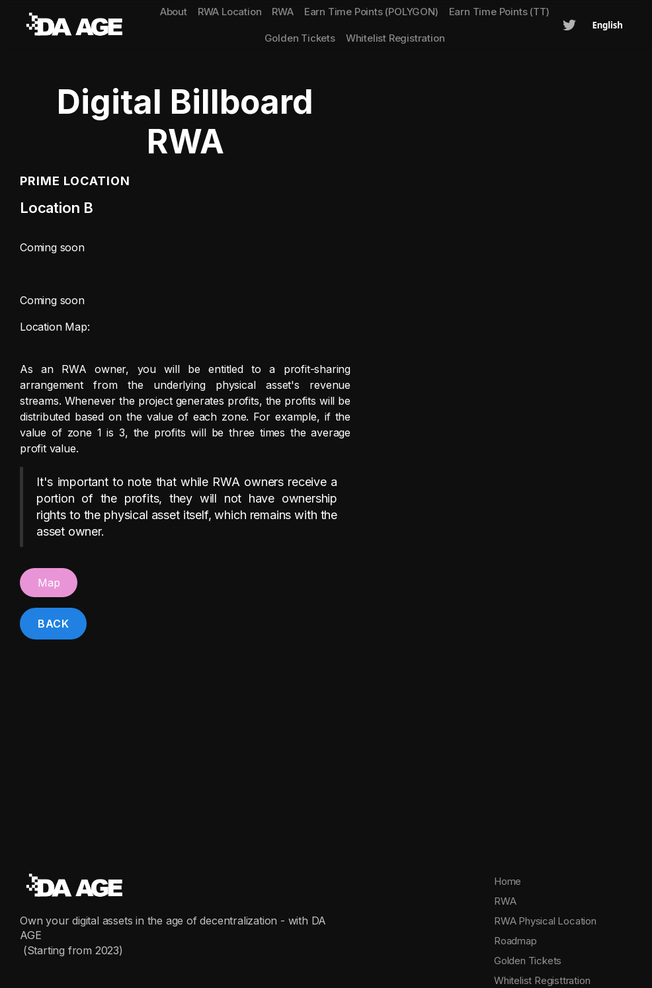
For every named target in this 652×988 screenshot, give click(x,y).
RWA (505, 901)
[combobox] (607, 25)
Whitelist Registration (395, 38)
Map (49, 582)
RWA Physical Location (545, 921)
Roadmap (515, 940)
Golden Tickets (300, 38)
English (607, 25)
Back (53, 623)
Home (507, 881)
